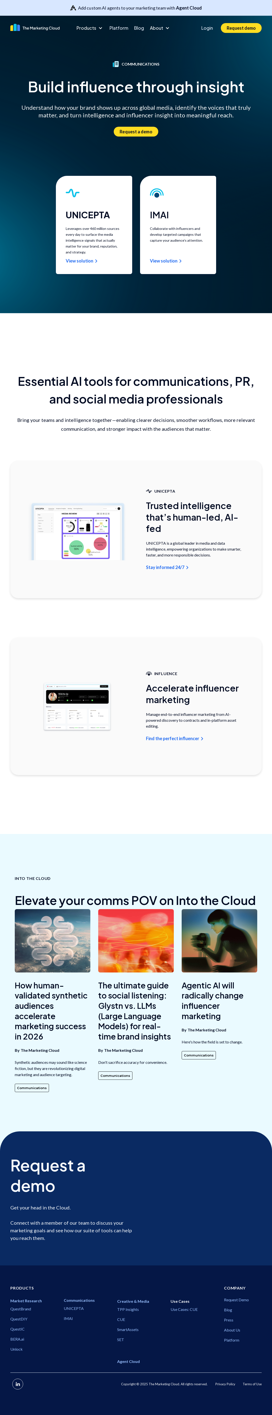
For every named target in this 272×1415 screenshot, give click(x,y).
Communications (32, 1088)
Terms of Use (252, 1384)
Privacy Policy (225, 1384)
